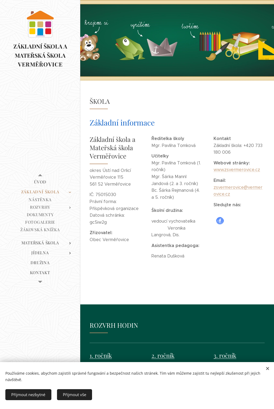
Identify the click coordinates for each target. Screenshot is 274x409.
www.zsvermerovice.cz (237, 169)
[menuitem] (40, 182)
